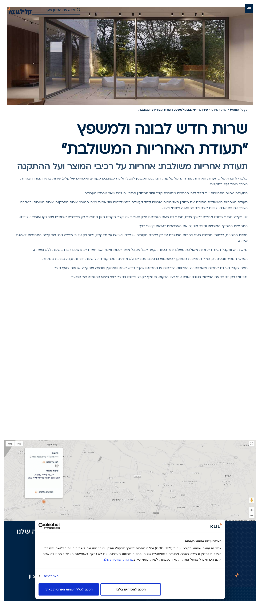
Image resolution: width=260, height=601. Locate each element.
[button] (249, 8)
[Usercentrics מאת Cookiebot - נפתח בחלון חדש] (57, 526)
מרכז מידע (219, 110)
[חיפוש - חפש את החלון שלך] (56, 10)
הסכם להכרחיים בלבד (130, 589)
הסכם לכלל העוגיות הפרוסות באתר (69, 589)
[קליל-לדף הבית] (19, 9)
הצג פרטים (51, 576)
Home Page (239, 110)
